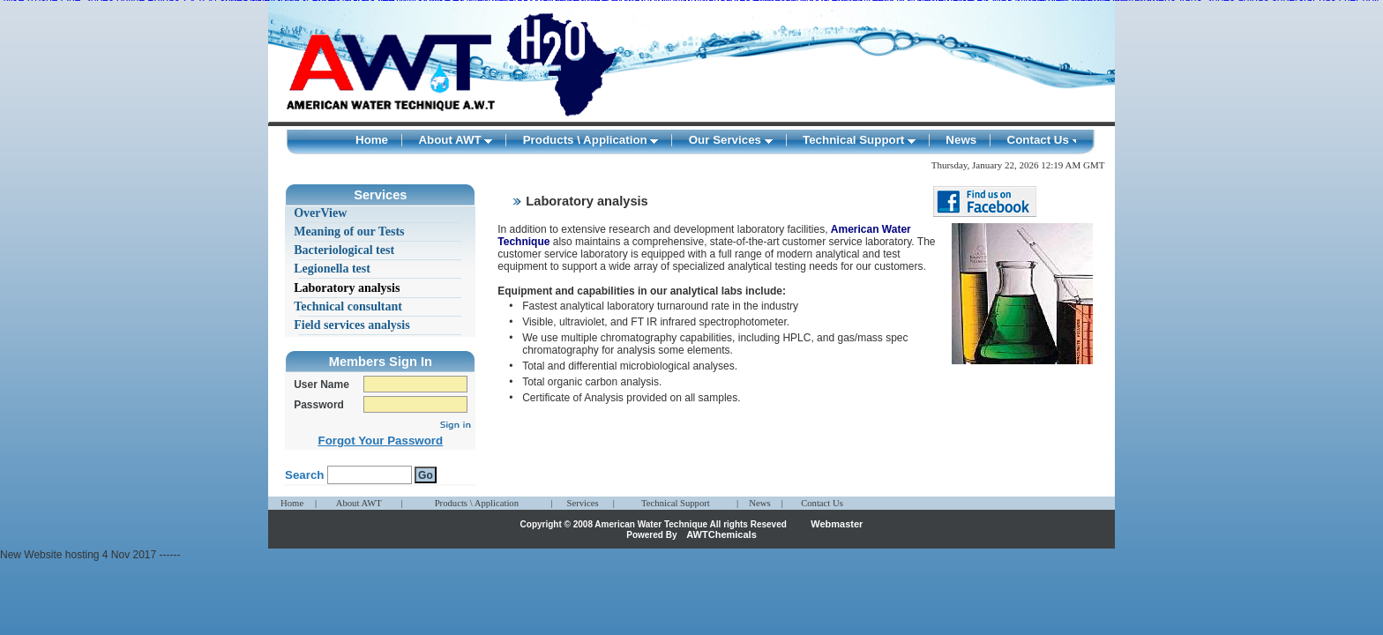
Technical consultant (348, 306)
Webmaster (837, 524)
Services (582, 503)
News (961, 139)
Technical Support (859, 139)
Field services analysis (351, 325)
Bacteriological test (344, 250)
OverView (320, 213)
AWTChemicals (721, 534)
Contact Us (1043, 139)
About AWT (455, 139)
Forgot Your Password (380, 440)
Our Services (731, 139)
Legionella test (332, 268)
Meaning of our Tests (349, 231)
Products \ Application (591, 139)
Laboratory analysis (347, 288)
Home (371, 139)
